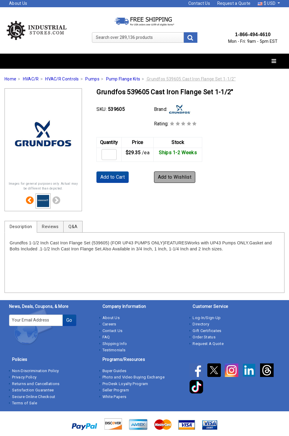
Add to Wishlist (175, 177)
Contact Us (199, 3)
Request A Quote (208, 343)
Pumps (92, 79)
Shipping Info (114, 343)
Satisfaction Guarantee (33, 390)
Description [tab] (21, 226)
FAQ (106, 337)
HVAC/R (31, 79)
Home (10, 79)
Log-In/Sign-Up (207, 317)
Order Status (204, 337)
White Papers (114, 396)
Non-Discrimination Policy (35, 371)
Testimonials (114, 350)
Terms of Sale (24, 403)
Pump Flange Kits (123, 79)
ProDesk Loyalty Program (125, 383)
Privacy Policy (24, 377)
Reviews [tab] (50, 226)
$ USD (267, 3)
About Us (18, 3)
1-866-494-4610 (253, 34)
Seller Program (115, 390)
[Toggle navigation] (274, 61)
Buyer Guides (114, 371)
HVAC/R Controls (62, 79)
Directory (201, 324)
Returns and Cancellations (36, 383)
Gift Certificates (207, 330)
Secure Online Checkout (33, 396)
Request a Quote (234, 3)
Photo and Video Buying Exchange (133, 377)
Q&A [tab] (72, 226)
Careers (109, 324)
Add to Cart (112, 177)
